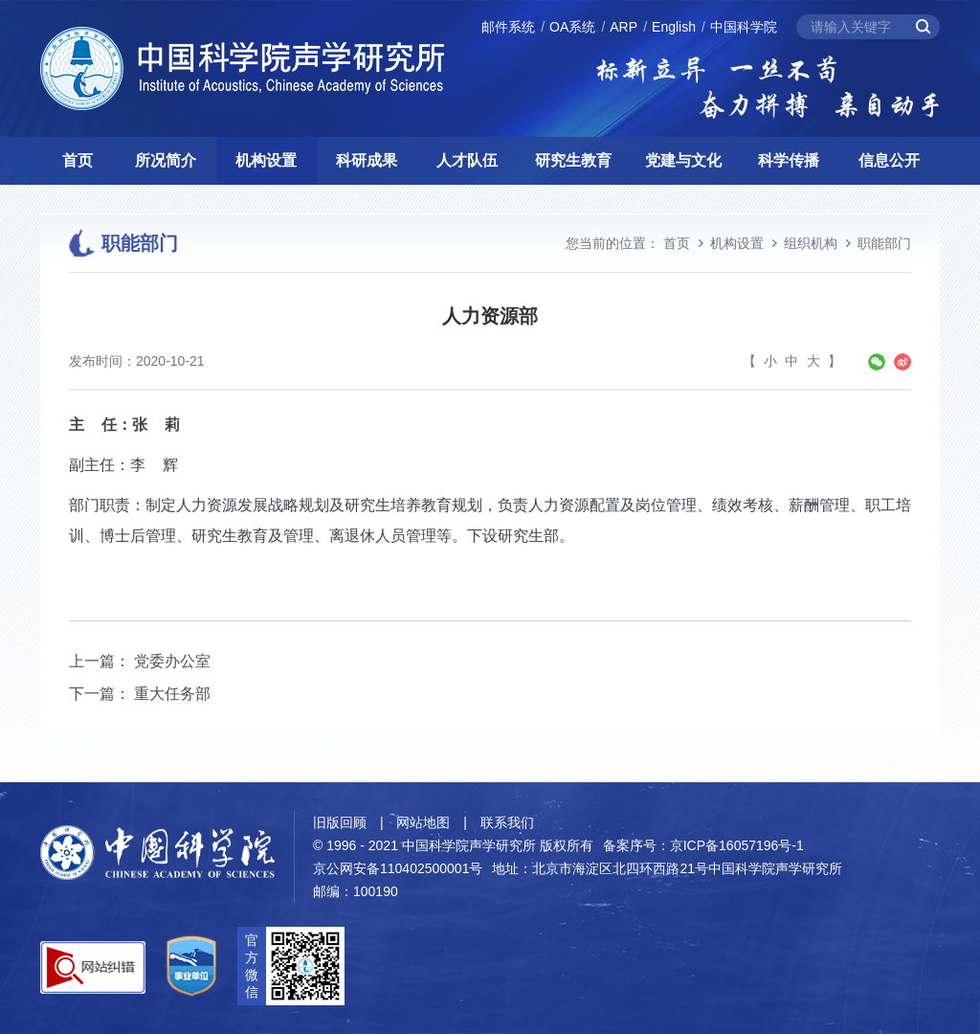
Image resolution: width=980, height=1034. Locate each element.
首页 (77, 160)
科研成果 (366, 160)
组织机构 (810, 243)
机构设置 (266, 160)
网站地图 (423, 822)
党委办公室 (172, 661)
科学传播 (788, 160)
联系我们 (507, 822)
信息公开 (889, 160)
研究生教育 (573, 160)
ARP (623, 26)
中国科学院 (743, 26)
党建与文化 (683, 160)
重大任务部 (172, 694)
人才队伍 (467, 160)
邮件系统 (508, 26)
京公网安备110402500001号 (397, 868)
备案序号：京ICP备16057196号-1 (703, 845)
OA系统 (572, 26)
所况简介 (165, 160)
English (674, 26)
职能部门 (884, 243)
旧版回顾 (340, 822)
